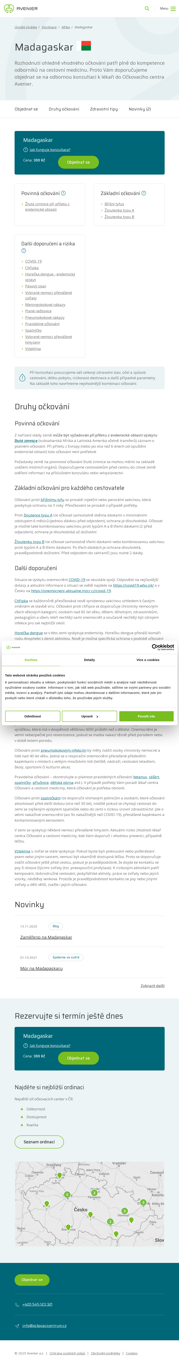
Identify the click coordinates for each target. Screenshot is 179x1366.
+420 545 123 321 (33, 1304)
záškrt (154, 776)
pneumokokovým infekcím (63, 750)
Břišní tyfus (114, 203)
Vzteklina (33, 348)
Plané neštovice (38, 310)
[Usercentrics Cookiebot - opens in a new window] (155, 647)
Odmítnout (32, 716)
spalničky (23, 782)
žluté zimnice (26, 440)
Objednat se (26, 109)
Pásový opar (35, 286)
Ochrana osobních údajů (67, 1353)
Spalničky (33, 330)
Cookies (132, 1353)
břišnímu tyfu (52, 499)
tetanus (140, 776)
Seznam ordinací (39, 1141)
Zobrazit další (153, 985)
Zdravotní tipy (104, 109)
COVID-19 (33, 261)
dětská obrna (62, 782)
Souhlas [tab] (31, 660)
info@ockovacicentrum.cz (41, 1326)
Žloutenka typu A (119, 210)
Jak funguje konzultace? (46, 149)
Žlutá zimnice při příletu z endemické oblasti (47, 206)
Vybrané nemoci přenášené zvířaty (48, 295)
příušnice (41, 782)
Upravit (89, 716)
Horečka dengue (29, 632)
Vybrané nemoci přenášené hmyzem (48, 339)
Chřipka (32, 267)
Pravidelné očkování (42, 323)
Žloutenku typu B (29, 541)
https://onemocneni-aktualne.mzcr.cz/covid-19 (71, 590)
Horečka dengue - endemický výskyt (50, 277)
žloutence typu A (38, 515)
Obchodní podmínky (105, 1353)
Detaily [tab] (89, 660)
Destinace (49, 27)
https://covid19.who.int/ (133, 585)
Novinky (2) (140, 109)
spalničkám (51, 797)
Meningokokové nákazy (45, 304)
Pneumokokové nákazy (45, 317)
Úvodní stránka (26, 27)
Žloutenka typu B (119, 216)
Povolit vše (146, 716)
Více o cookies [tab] (148, 660)
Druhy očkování (64, 109)
